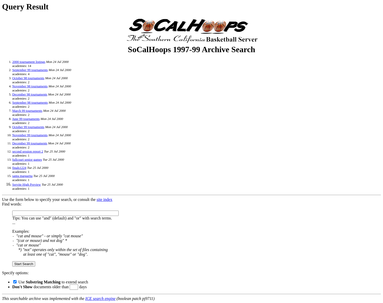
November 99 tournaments (30, 135)
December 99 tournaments (29, 143)
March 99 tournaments (27, 111)
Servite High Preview (26, 184)
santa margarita (22, 176)
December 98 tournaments (29, 94)
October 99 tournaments (28, 127)
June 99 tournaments (26, 119)
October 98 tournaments (28, 78)
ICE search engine (100, 298)
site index (105, 199)
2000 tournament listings (28, 62)
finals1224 (19, 168)
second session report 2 (27, 151)
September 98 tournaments (30, 102)
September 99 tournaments (30, 70)
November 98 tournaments (30, 86)
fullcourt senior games (27, 159)
